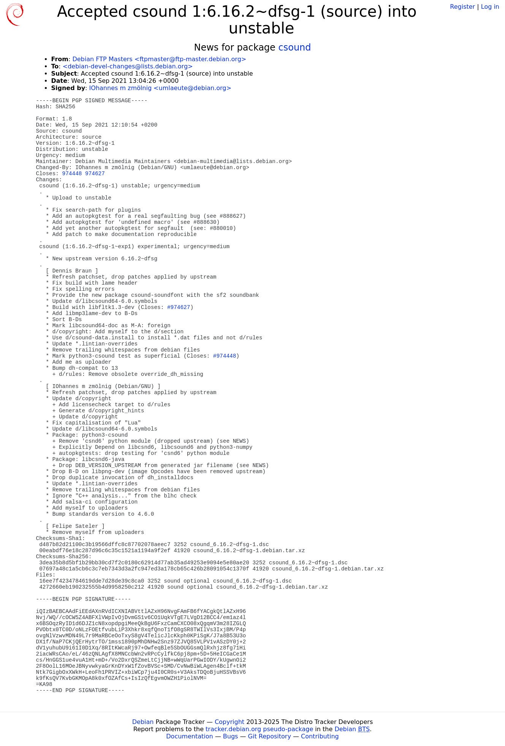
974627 (95, 174)
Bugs (230, 736)
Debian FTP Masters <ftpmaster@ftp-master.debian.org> (159, 59)
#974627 (178, 307)
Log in (490, 6)
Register (462, 6)
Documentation (189, 736)
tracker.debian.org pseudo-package (259, 729)
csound (295, 47)
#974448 (224, 356)
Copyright (229, 721)
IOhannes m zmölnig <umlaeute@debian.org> (160, 88)
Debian (143, 721)
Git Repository (269, 736)
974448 (72, 174)
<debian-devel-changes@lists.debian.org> (128, 66)
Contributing (320, 736)
